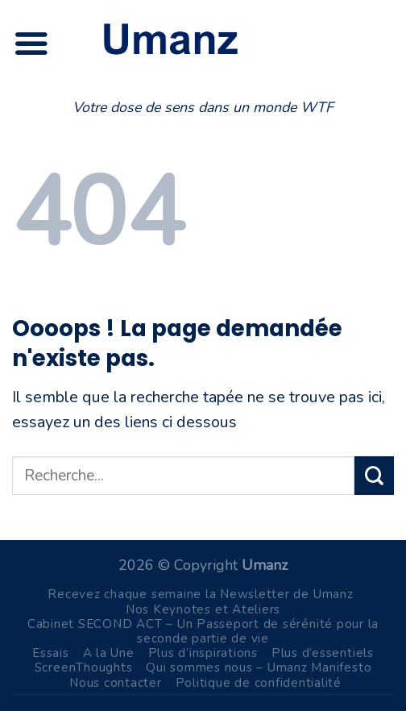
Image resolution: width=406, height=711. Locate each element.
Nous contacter (115, 683)
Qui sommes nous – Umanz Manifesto (258, 667)
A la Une (109, 653)
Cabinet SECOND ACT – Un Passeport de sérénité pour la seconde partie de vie (203, 631)
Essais (50, 653)
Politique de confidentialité (259, 683)
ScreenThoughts (84, 667)
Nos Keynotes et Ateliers (203, 609)
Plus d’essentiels (322, 653)
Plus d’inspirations (203, 653)
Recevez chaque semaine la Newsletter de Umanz (200, 594)
